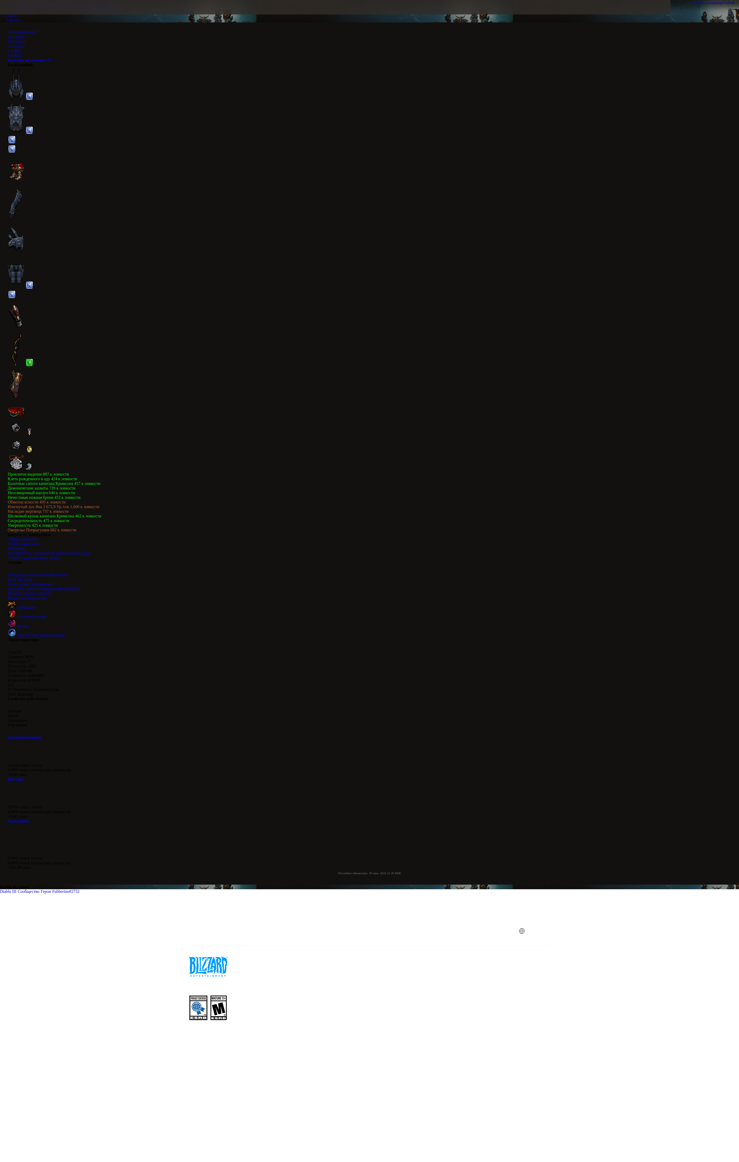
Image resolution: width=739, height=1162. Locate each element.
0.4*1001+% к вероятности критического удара (49, 553)
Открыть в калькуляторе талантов (716, 2)
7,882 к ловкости (22, 539)
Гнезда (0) (16, 548)
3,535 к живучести (24, 544)
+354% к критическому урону (34, 558)
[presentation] (57, 13)
